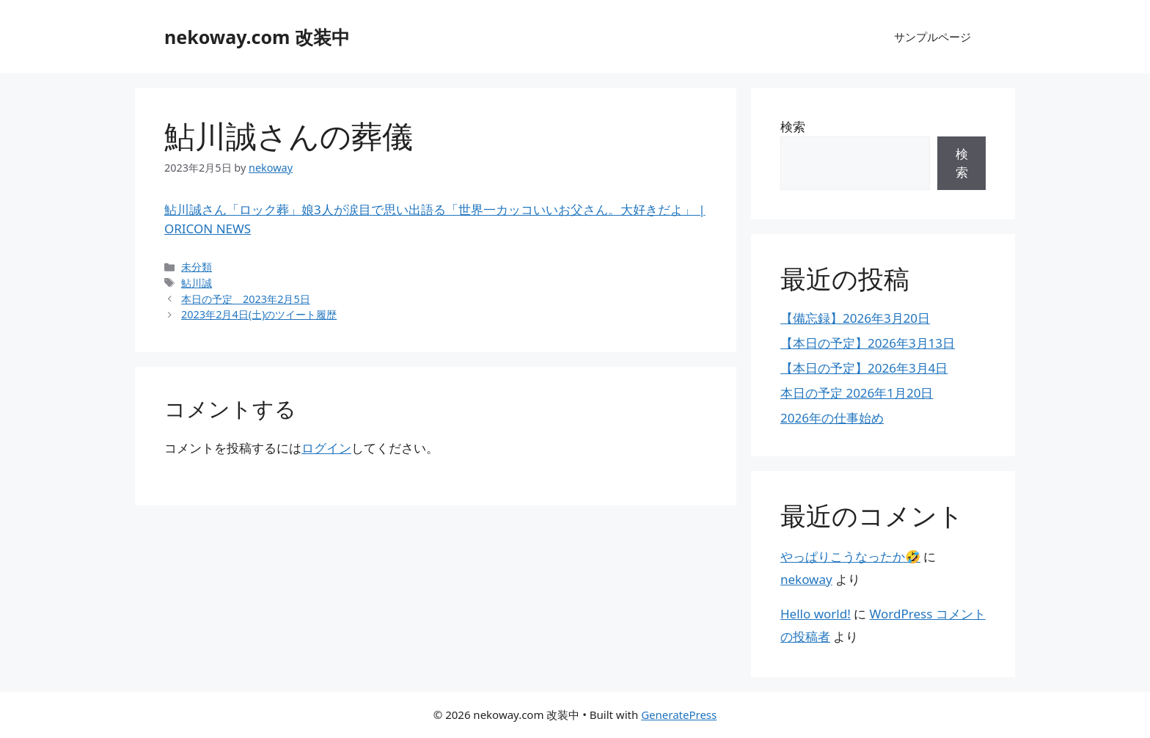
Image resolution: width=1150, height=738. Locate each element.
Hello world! (815, 613)
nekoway (806, 579)
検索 (792, 126)
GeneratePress (679, 714)
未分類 (196, 267)
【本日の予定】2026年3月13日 (867, 343)
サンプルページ (932, 36)
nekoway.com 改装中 (257, 36)
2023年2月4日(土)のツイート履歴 (259, 314)
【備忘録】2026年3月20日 (855, 318)
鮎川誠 (196, 283)
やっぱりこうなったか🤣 (850, 556)
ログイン (326, 447)
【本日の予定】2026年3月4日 (864, 367)
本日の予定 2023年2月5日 (245, 299)
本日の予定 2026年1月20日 (857, 392)
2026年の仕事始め (832, 417)
